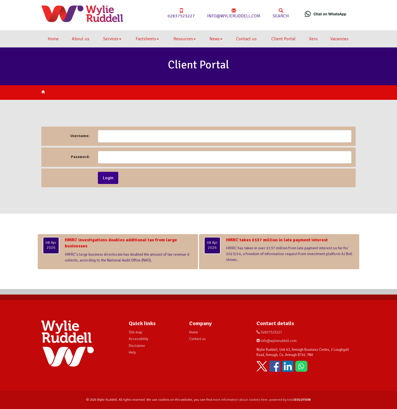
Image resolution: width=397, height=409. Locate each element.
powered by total (290, 400)
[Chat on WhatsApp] (326, 14)
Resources (184, 39)
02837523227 (181, 14)
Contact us (246, 39)
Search (281, 14)
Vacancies (339, 39)
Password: (80, 156)
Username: (80, 135)
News (216, 39)
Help (132, 352)
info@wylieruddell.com (234, 14)
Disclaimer (137, 346)
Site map (135, 332)
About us (80, 39)
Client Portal (283, 39)
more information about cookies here (240, 400)
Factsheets (147, 39)
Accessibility (138, 339)
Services (112, 39)
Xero (313, 39)
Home (53, 39)
